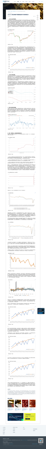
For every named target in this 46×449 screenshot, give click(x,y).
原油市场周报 (29, 446)
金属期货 (21, 446)
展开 (40, 446)
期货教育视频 (38, 446)
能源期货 (15, 446)
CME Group (6, 438)
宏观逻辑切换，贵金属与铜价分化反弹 (32, 409)
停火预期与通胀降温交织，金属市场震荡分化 (25, 409)
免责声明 (34, 430)
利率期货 (20, 446)
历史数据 (14, 432)
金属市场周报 (23, 446)
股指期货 (16, 446)
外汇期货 (18, 446)
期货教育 (14, 430)
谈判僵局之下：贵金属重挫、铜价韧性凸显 (10, 409)
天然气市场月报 (26, 446)
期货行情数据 (36, 446)
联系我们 (4, 432)
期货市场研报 (33, 446)
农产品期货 (13, 446)
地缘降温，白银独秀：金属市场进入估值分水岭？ (18, 409)
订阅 (41, 1)
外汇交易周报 (31, 446)
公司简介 (4, 430)
